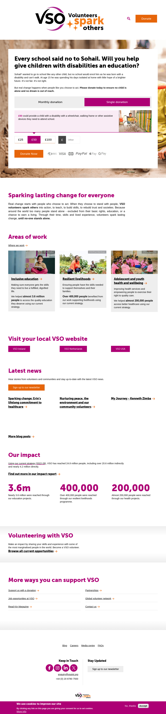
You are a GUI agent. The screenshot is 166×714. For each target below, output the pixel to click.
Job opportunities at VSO (21, 598)
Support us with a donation (22, 590)
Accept (143, 706)
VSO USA (120, 349)
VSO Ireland (19, 349)
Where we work (16, 245)
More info (21, 711)
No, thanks (130, 706)
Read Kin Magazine (18, 606)
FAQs (101, 645)
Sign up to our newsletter (105, 669)
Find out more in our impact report (32, 474)
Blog (64, 645)
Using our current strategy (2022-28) (27, 463)
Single (117, 102)
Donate (146, 18)
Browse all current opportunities (30, 551)
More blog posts (19, 436)
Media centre (88, 645)
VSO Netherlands (73, 349)
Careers (74, 645)
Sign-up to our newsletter (26, 387)
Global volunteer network (98, 598)
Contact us (90, 606)
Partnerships (91, 590)
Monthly (50, 102)
